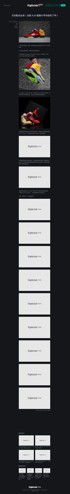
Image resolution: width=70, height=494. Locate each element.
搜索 (63, 5)
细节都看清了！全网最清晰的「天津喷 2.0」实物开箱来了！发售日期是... (30, 476)
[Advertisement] (34, 419)
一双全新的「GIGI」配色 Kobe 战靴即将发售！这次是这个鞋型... (22, 476)
